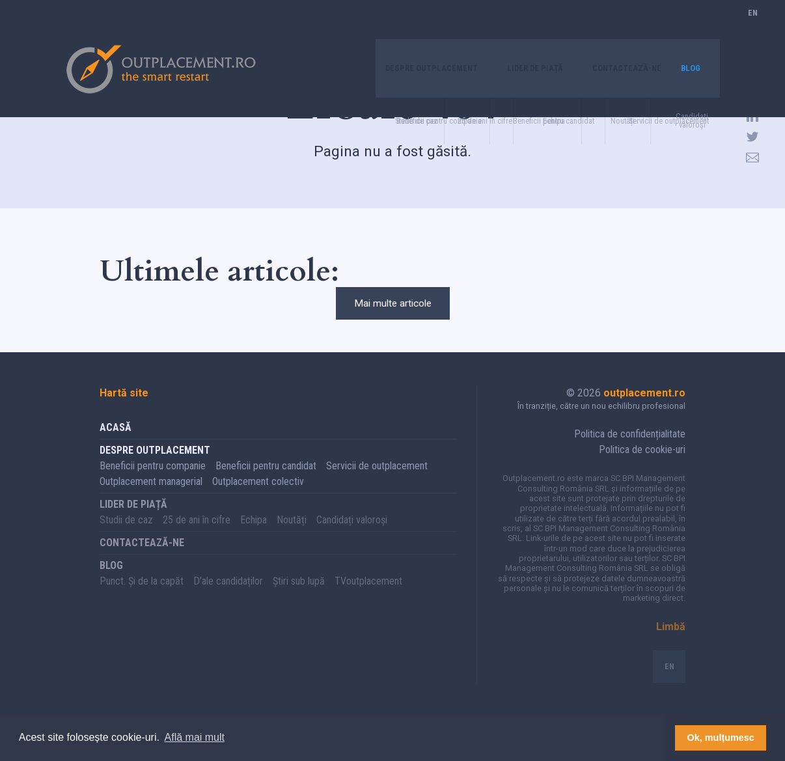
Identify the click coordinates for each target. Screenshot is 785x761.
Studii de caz (126, 536)
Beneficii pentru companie (153, 482)
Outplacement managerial (151, 497)
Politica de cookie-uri (642, 466)
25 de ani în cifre (196, 536)
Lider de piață (510, 29)
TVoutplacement (368, 597)
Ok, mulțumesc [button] (720, 737)
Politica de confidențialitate (629, 450)
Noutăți (292, 536)
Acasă (115, 443)
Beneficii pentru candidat (265, 482)
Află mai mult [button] (195, 737)
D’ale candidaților (228, 597)
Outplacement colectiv (258, 497)
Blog (688, 29)
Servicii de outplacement (377, 482)
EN (752, 29)
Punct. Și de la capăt (142, 597)
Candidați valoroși (351, 536)
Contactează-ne (615, 29)
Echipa (253, 536)
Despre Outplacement (391, 29)
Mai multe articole (392, 311)
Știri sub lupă (299, 597)
